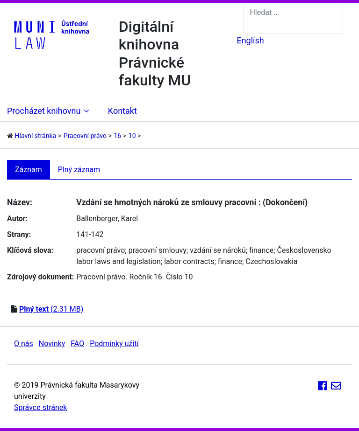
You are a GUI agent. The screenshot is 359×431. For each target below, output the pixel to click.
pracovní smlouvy (158, 250)
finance (261, 250)
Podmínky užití (114, 343)
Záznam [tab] (28, 169)
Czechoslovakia (271, 261)
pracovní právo (100, 250)
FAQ (77, 343)
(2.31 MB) (51, 309)
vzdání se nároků (218, 250)
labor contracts (189, 261)
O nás (23, 343)
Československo (304, 250)
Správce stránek (40, 407)
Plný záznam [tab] (79, 169)
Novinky (52, 343)
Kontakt (122, 111)
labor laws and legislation (118, 261)
